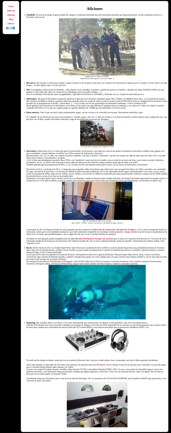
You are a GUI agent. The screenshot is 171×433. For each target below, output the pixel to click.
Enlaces (11, 23)
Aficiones (11, 15)
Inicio (10, 6)
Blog (11, 19)
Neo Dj (99, 365)
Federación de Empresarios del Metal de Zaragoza (114, 229)
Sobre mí (11, 11)
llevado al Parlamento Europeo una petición (94, 239)
